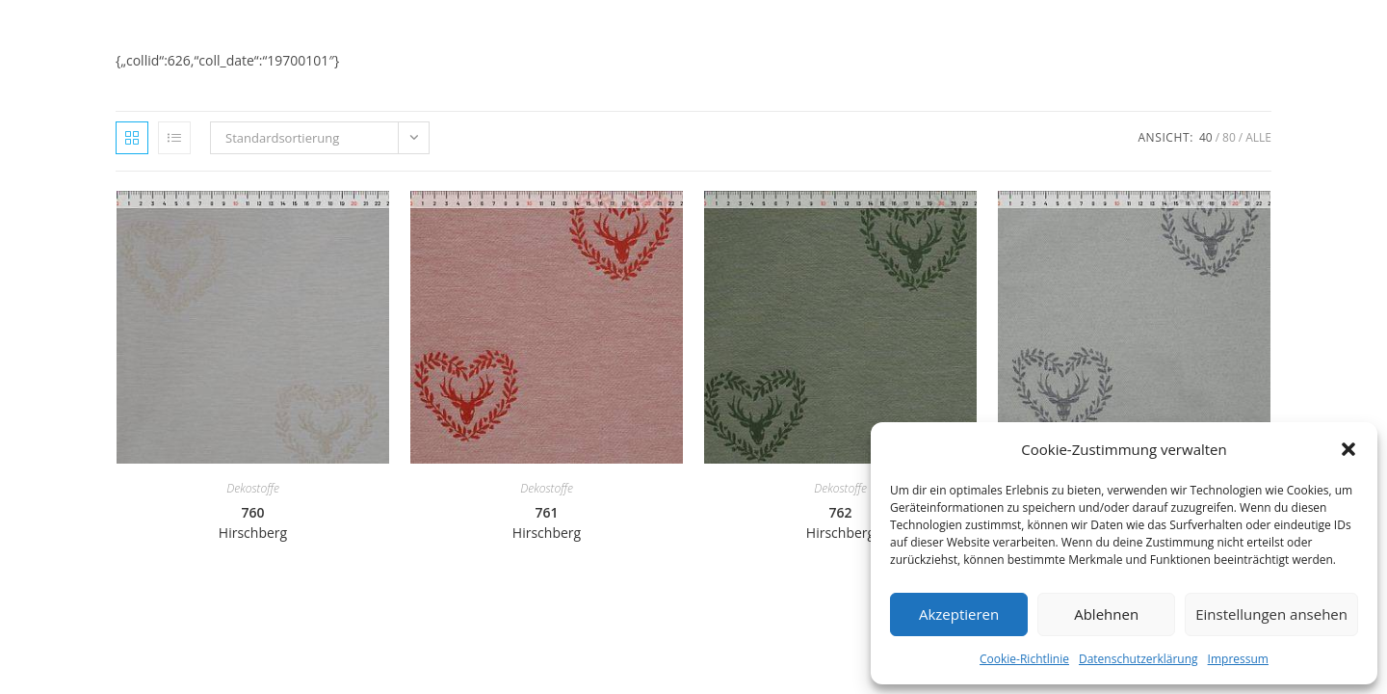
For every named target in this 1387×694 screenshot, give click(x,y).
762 (840, 522)
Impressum (1238, 659)
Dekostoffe (252, 488)
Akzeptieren (959, 614)
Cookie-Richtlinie (1024, 659)
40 (1206, 137)
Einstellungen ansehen (1271, 614)
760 (253, 522)
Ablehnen (1106, 614)
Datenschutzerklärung (1138, 659)
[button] (1348, 449)
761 (546, 522)
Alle (1258, 137)
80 (1229, 137)
